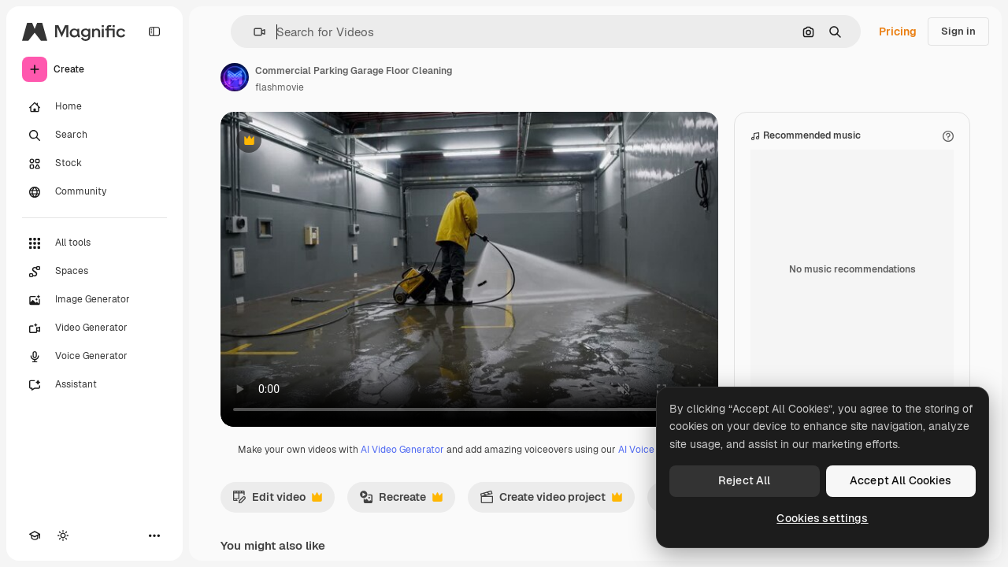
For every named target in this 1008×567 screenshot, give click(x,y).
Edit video (277, 501)
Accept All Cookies (901, 480)
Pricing (898, 31)
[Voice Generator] (94, 356)
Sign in (958, 31)
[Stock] (94, 163)
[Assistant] (94, 385)
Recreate (401, 501)
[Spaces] (94, 271)
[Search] (94, 135)
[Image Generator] (94, 300)
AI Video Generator (402, 449)
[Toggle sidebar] (154, 31)
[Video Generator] (94, 328)
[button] (253, 32)
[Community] (94, 192)
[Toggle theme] (63, 535)
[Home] (94, 107)
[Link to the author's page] (234, 77)
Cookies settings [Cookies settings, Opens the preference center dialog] (822, 518)
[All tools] (94, 243)
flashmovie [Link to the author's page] (279, 87)
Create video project (551, 501)
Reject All (744, 480)
